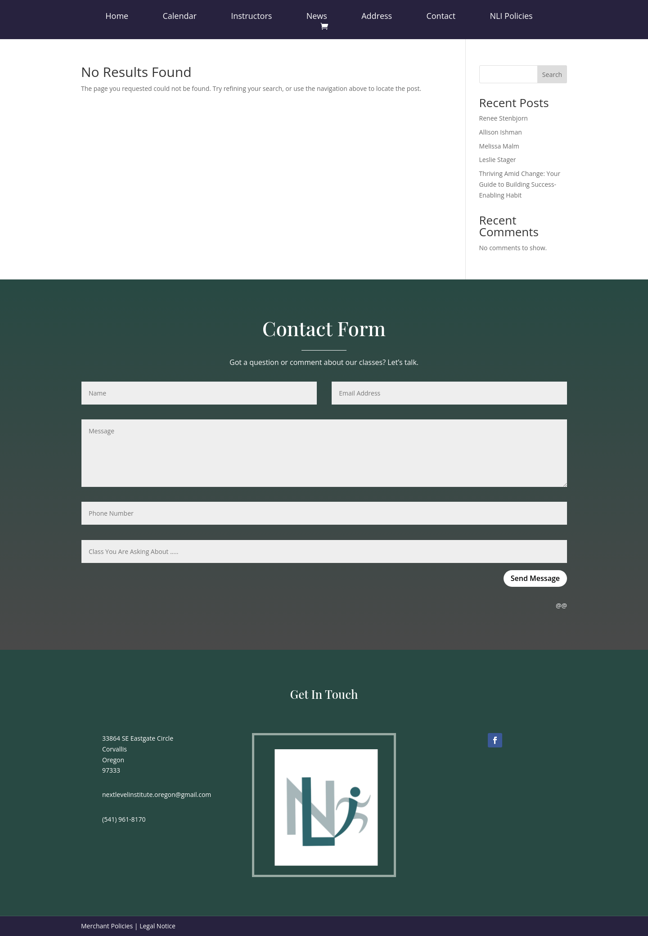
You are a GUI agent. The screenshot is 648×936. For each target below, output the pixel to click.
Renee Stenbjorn (503, 118)
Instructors (251, 17)
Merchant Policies (107, 926)
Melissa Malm (499, 146)
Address (376, 17)
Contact (440, 17)
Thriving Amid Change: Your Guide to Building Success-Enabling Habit (520, 184)
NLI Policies (511, 17)
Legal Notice (158, 926)
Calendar (179, 17)
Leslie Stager (497, 159)
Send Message (535, 578)
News (316, 17)
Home (116, 17)
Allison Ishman (500, 132)
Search (552, 74)
